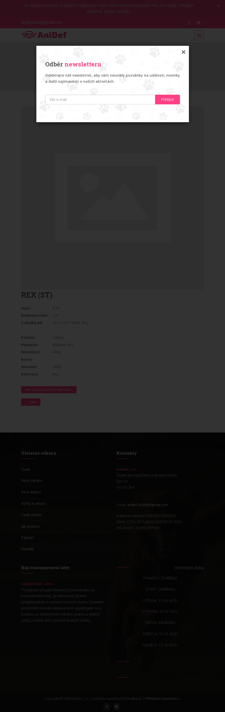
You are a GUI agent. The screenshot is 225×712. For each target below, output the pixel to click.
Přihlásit (167, 99)
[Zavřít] (183, 52)
